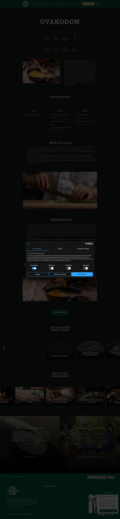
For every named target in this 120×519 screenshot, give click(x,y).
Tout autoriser (82, 274)
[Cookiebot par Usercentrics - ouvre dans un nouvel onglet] (86, 244)
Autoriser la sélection (60, 274)
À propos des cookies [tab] (83, 248)
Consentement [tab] (37, 248)
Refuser (38, 274)
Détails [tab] (60, 248)
